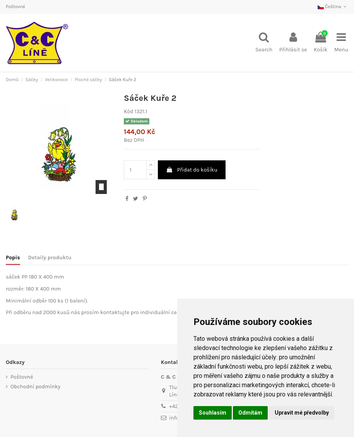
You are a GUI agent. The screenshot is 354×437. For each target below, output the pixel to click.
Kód (128, 111)
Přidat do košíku (191, 170)
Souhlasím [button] (212, 413)
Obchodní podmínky (35, 386)
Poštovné (15, 6)
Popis (13, 257)
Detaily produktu (50, 257)
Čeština (333, 6)
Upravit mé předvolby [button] (302, 413)
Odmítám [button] (250, 413)
